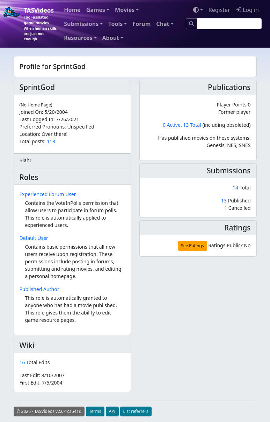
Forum (141, 24)
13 (224, 200)
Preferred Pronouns (42, 126)
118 (51, 141)
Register (219, 10)
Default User (34, 238)
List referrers (135, 411)
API (112, 411)
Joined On (31, 112)
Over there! (54, 134)
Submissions (81, 24)
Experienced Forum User (48, 194)
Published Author (39, 289)
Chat (162, 24)
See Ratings (192, 246)
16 (23, 362)
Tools (115, 24)
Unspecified (80, 126)
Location (29, 134)
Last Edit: (42, 375)
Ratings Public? (225, 245)
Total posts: (33, 141)
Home (72, 10)
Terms (95, 411)
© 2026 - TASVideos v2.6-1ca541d (49, 411)
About (110, 38)
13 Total (192, 125)
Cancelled (237, 208)
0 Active (172, 125)
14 (236, 187)
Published (235, 200)
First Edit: (41, 382)
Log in (247, 10)
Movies (124, 10)
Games (95, 10)
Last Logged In (36, 119)
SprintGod (37, 87)
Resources (78, 38)
